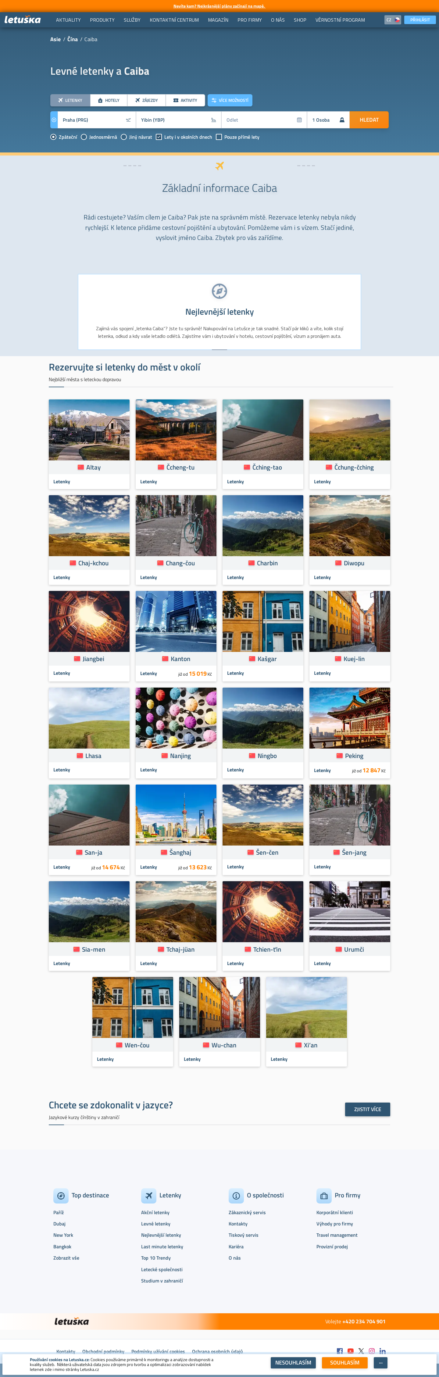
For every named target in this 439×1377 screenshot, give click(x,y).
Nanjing (180, 755)
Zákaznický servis (247, 1212)
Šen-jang (354, 852)
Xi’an (310, 1045)
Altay (93, 467)
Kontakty (238, 1223)
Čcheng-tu (180, 467)
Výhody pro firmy (334, 1223)
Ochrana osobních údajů (217, 1351)
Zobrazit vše (66, 1257)
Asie (55, 39)
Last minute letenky (162, 1246)
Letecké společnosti (162, 1269)
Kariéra (236, 1246)
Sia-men (93, 949)
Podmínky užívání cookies (158, 1351)
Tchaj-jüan (180, 949)
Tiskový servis (244, 1235)
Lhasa (93, 755)
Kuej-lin (354, 658)
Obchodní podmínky (103, 1351)
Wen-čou (137, 1045)
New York (63, 1235)
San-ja (93, 852)
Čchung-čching (354, 467)
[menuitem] (68, 19)
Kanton (180, 658)
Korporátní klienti (334, 1212)
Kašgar (267, 658)
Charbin (267, 563)
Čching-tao (267, 467)
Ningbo (267, 755)
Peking (354, 755)
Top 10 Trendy (156, 1257)
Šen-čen (267, 852)
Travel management (337, 1235)
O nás (235, 1257)
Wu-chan (224, 1045)
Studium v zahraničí (162, 1280)
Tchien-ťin (267, 949)
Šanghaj (180, 852)
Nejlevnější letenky (161, 1235)
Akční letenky (155, 1212)
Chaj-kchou (93, 563)
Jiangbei (93, 658)
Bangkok (62, 1246)
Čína (72, 39)
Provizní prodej (332, 1246)
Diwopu (354, 563)
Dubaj (59, 1223)
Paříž (58, 1212)
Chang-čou (180, 563)
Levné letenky (155, 1223)
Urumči (354, 949)
